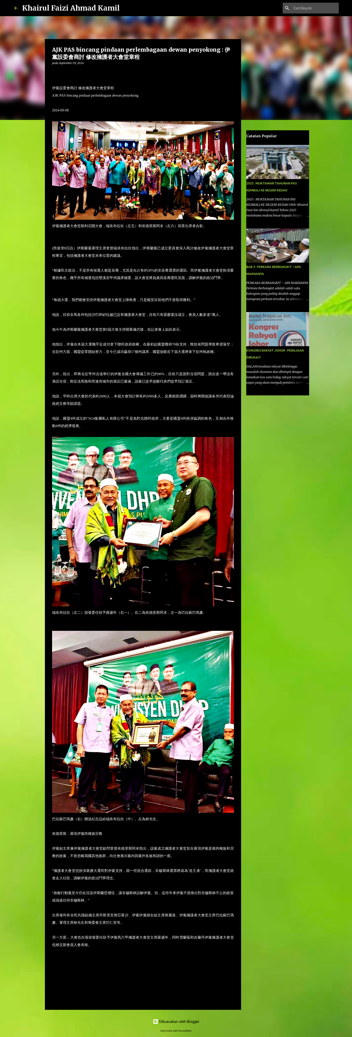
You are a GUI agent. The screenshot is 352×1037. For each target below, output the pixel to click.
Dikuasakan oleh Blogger (176, 1021)
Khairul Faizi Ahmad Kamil (71, 8)
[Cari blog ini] (315, 8)
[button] (54, 72)
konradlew (185, 1030)
